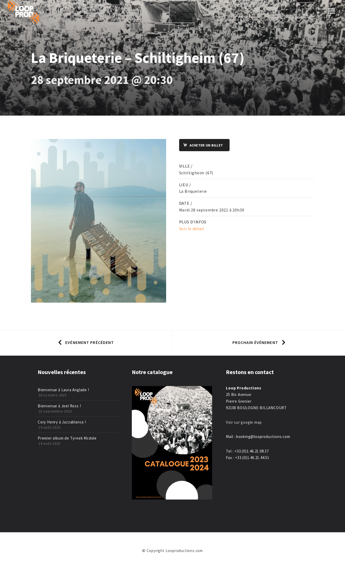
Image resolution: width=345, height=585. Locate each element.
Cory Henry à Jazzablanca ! (62, 422)
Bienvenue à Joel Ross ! (59, 405)
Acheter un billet (201, 145)
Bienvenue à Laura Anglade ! (63, 389)
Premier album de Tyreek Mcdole (67, 438)
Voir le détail (191, 228)
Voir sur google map (244, 422)
